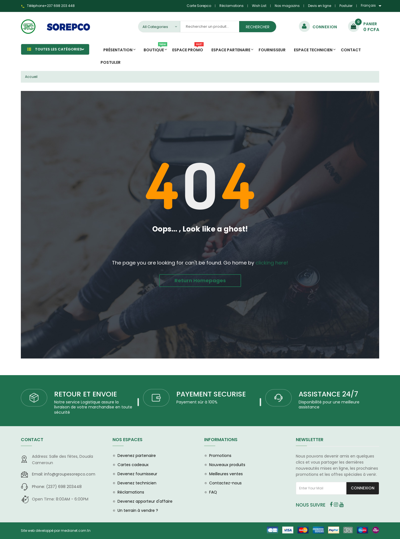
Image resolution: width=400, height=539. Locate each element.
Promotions (220, 455)
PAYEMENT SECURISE (211, 394)
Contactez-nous (225, 483)
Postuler (345, 5)
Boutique (155, 48)
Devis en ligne (319, 5)
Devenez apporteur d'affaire (145, 501)
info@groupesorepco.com (63, 474)
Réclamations (231, 5)
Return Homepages (200, 280)
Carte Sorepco (199, 5)
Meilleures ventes (226, 474)
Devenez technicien (137, 483)
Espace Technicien (313, 50)
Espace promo (188, 48)
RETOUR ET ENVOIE (85, 394)
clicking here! (272, 262)
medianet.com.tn (76, 530)
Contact (351, 50)
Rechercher (257, 27)
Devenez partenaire (137, 455)
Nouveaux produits (227, 464)
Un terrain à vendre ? (138, 510)
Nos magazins (287, 5)
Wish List (259, 5)
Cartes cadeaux (133, 464)
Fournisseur (272, 50)
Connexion (362, 488)
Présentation (117, 50)
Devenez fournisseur (137, 474)
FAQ (213, 492)
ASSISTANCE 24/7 (328, 394)
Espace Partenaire (230, 50)
